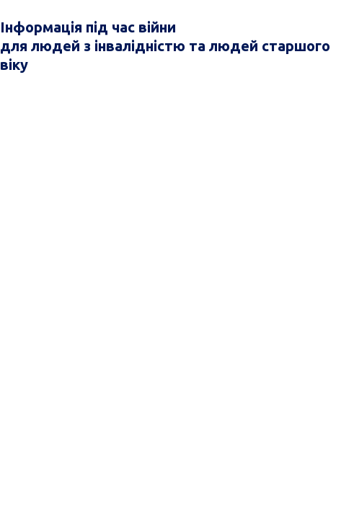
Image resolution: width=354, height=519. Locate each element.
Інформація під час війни (88, 27)
